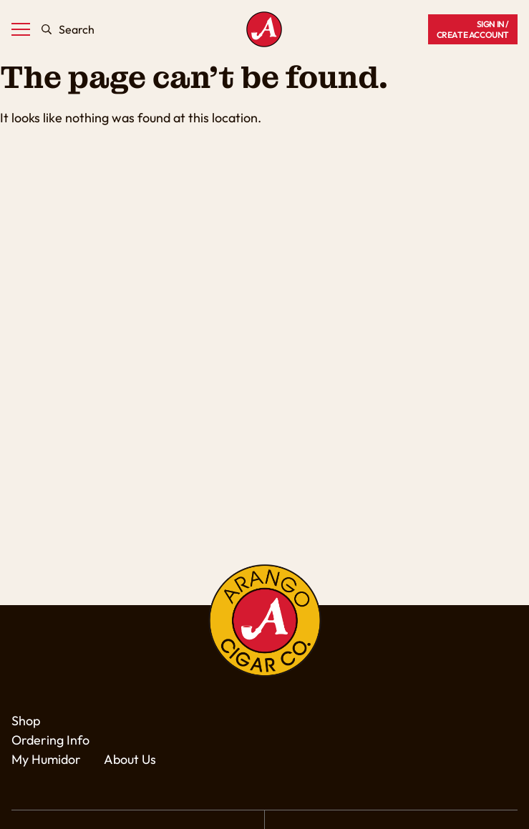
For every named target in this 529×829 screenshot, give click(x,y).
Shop (25, 720)
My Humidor (46, 759)
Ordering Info (50, 740)
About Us (130, 759)
